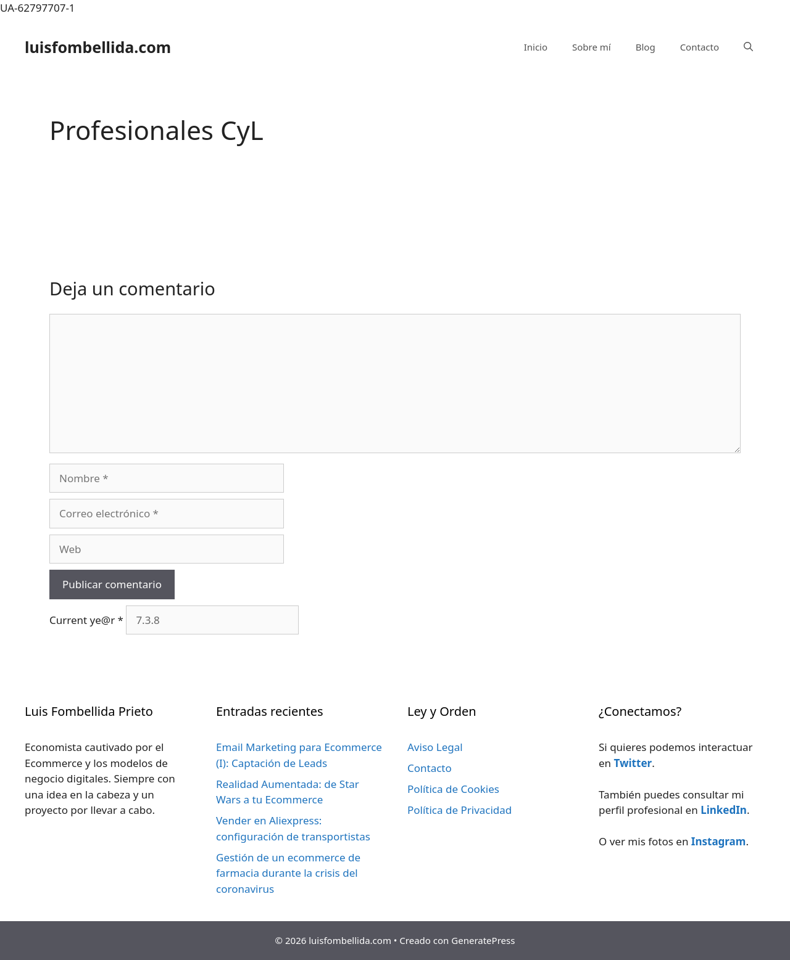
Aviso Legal (435, 747)
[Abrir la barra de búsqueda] (748, 46)
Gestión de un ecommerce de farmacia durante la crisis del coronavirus (288, 873)
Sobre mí (591, 47)
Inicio (535, 47)
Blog (645, 47)
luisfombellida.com (98, 46)
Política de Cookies (453, 789)
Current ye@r (86, 620)
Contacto (699, 47)
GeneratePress (483, 940)
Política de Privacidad (459, 810)
